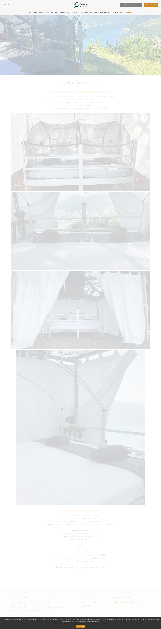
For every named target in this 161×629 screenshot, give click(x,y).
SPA (52, 12)
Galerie (115, 12)
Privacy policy (85, 605)
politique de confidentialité (90, 621)
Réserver (150, 5)
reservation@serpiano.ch (30, 611)
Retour (80, 574)
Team (48, 605)
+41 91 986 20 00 (96, 558)
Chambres (33, 12)
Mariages (85, 12)
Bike (56, 12)
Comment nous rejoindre (55, 608)
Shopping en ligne (131, 5)
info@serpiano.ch (86, 561)
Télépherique (104, 12)
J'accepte (80, 626)
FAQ (47, 611)
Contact (49, 602)
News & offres (126, 12)
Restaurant (44, 12)
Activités (75, 12)
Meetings (94, 12)
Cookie (82, 608)
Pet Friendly (65, 12)
